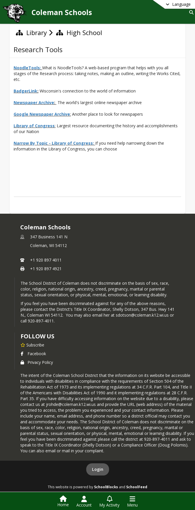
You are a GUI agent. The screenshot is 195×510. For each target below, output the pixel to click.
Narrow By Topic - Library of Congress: (54, 143)
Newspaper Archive (34, 102)
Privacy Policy (37, 362)
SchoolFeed (136, 486)
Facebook (33, 353)
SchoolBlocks (106, 486)
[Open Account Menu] (84, 502)
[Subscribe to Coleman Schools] (32, 345)
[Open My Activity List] (109, 502)
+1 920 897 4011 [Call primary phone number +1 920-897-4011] (46, 260)
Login (97, 469)
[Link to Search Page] (190, 12)
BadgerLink (25, 91)
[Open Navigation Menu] (132, 502)
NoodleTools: (27, 67)
